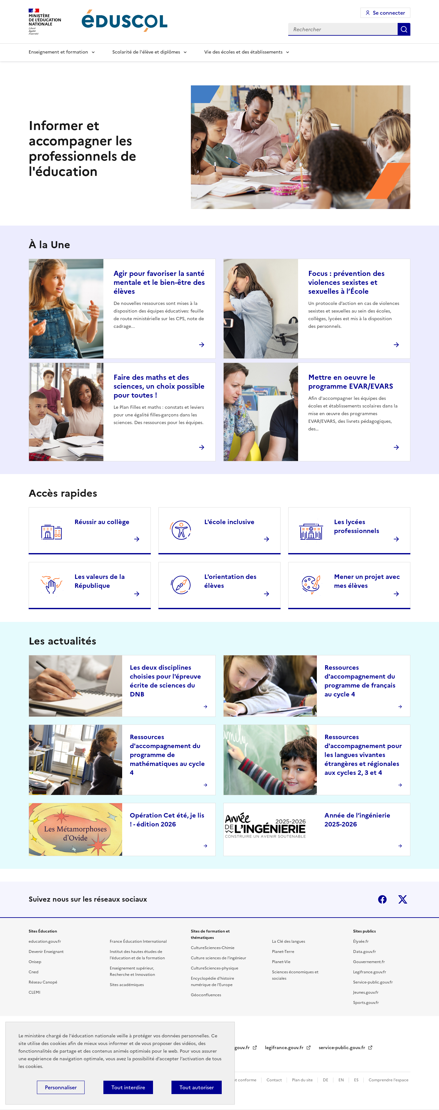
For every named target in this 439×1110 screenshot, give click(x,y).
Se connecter (389, 13)
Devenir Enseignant (46, 952)
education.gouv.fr (45, 941)
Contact (275, 1080)
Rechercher (404, 29)
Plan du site (303, 1080)
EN (341, 1080)
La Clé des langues (288, 941)
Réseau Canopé (43, 982)
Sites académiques (127, 985)
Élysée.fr (361, 941)
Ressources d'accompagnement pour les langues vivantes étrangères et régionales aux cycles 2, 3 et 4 (363, 754)
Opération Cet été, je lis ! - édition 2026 (167, 820)
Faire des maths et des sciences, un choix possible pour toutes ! (159, 386)
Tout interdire (128, 1087)
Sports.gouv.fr (366, 1002)
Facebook (382, 899)
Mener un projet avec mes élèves (367, 581)
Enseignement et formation (58, 52)
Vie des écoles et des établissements (243, 52)
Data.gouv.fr (364, 952)
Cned (33, 972)
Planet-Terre (283, 952)
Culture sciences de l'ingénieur (218, 958)
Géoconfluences (206, 995)
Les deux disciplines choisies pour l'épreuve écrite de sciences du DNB (165, 681)
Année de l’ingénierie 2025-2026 (357, 820)
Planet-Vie (281, 962)
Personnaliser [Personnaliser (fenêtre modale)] (61, 1087)
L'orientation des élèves (230, 581)
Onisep (35, 962)
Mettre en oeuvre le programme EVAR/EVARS (350, 382)
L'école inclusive (229, 522)
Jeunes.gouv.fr (366, 992)
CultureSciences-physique (214, 968)
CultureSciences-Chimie (212, 948)
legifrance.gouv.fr (285, 1047)
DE (326, 1080)
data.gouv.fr (237, 1047)
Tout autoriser (196, 1087)
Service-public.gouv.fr (373, 982)
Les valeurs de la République (99, 581)
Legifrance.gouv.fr (369, 972)
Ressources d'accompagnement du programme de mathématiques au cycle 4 (167, 754)
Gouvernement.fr (369, 962)
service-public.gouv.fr (342, 1047)
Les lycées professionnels (356, 526)
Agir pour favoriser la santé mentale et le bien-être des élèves (159, 282)
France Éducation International (138, 941)
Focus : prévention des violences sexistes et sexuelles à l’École (346, 282)
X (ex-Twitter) (402, 899)
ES (356, 1080)
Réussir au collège (101, 522)
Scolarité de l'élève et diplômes (146, 52)
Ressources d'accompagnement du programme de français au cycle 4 (359, 681)
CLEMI (34, 992)
